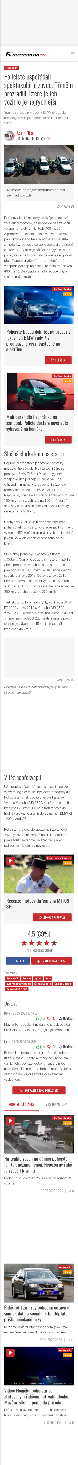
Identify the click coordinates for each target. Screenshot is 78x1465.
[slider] (39, 942)
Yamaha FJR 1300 (16, 989)
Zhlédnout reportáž (52, 917)
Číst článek (58, 360)
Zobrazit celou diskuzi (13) (39, 1090)
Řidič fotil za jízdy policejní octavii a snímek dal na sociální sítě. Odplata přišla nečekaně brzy (36, 1313)
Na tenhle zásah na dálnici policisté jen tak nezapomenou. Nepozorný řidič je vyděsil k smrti (38, 1164)
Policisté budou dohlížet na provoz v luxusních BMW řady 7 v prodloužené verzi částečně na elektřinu (38, 340)
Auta (48, 978)
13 (48, 138)
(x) (40, 1018)
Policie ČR (12, 978)
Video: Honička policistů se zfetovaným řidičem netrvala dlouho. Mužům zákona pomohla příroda (36, 1396)
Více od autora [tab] (56, 1104)
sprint (38, 978)
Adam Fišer (25, 133)
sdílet (18, 961)
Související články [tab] (22, 1104)
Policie (26, 978)
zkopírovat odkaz (51, 961)
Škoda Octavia (63, 983)
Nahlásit (66, 1018)
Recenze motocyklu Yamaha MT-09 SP (37, 903)
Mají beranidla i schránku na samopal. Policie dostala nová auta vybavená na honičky (37, 422)
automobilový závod (18, 983)
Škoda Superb (42, 983)
